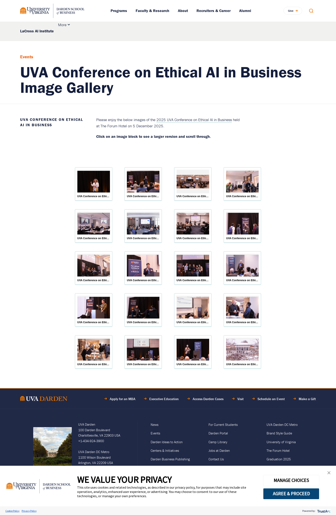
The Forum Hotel (278, 450)
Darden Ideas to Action (167, 442)
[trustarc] (323, 510)
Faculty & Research (152, 10)
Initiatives (146, 31)
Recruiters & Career (213, 10)
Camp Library (217, 442)
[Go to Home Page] (43, 399)
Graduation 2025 (279, 459)
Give (290, 11)
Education (70, 31)
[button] (329, 473)
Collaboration (172, 31)
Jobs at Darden (219, 450)
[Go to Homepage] (52, 11)
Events (242, 31)
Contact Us (216, 459)
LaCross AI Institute (37, 31)
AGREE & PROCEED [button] (291, 494)
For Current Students (223, 424)
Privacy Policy (29, 510)
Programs (119, 10)
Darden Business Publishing (170, 459)
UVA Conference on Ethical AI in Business (51, 122)
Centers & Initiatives (165, 450)
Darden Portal (218, 433)
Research (117, 31)
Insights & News (210, 31)
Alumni (245, 10)
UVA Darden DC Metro (282, 424)
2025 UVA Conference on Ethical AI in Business (194, 119)
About (183, 10)
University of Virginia (281, 442)
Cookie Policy (12, 510)
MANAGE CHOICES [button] (291, 480)
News (154, 424)
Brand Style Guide (279, 433)
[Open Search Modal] (311, 10)
